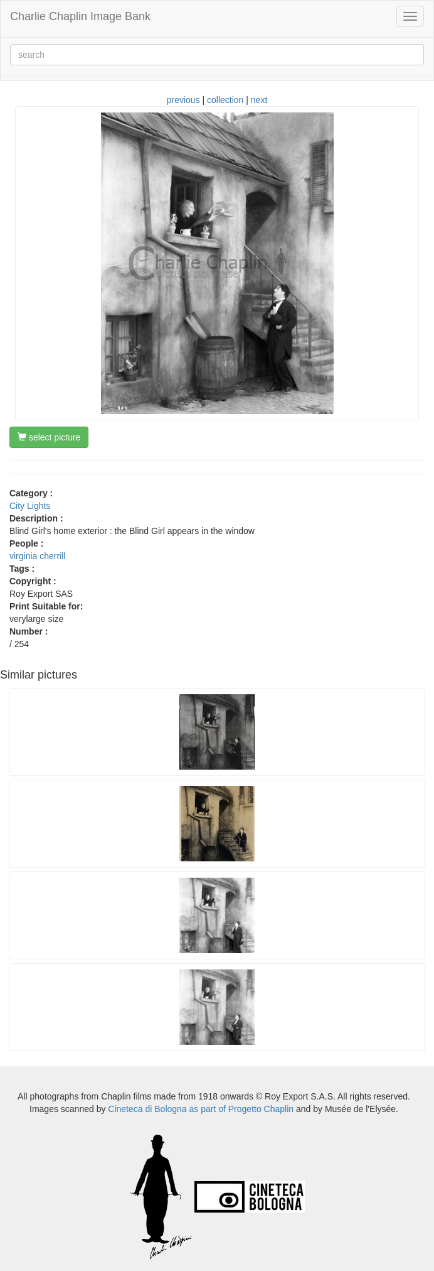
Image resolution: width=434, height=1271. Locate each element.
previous (183, 100)
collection (225, 100)
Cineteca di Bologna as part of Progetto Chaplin (201, 1109)
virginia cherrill (37, 556)
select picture (49, 437)
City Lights (29, 506)
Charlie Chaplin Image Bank (80, 16)
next (259, 100)
